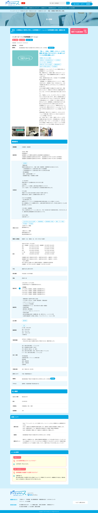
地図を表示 (51, 47)
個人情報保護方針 (34, 499)
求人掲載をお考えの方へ (24, 504)
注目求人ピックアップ (34, 7)
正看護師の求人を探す (42, 10)
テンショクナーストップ (14, 10)
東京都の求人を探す (24, 10)
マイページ (21, 501)
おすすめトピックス (62, 7)
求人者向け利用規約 (23, 506)
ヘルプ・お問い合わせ (80, 502)
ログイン (83, 4)
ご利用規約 (28, 499)
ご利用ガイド (44, 7)
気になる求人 (76, 4)
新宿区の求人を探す (33, 10)
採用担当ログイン (50, 504)
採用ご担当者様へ (42, 504)
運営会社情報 (37, 506)
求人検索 (25, 7)
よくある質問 (72, 7)
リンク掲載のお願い (34, 504)
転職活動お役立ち (52, 7)
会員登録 (88, 4)
